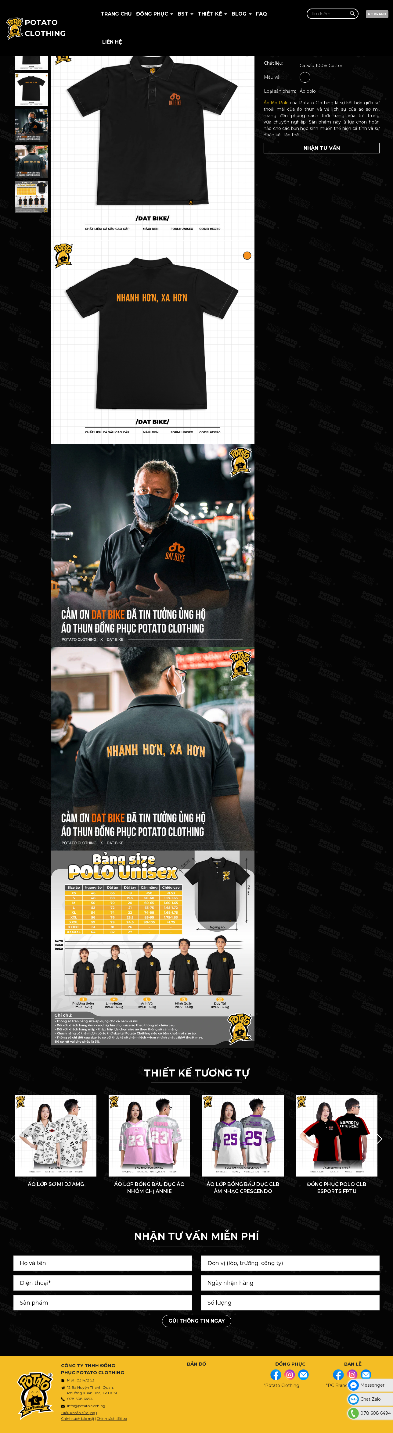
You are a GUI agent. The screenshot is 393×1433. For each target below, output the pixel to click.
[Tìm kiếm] (352, 13)
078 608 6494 (80, 1398)
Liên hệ (112, 42)
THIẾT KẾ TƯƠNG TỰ (196, 1073)
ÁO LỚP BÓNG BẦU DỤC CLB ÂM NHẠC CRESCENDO (243, 1187)
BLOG (240, 14)
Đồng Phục (153, 14)
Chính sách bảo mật (77, 1419)
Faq (261, 14)
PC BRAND (377, 14)
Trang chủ (116, 14)
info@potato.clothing (86, 1405)
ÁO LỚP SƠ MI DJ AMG (56, 1184)
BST (184, 14)
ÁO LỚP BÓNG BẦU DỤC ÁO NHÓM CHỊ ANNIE (149, 1187)
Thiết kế (211, 14)
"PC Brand (337, 1385)
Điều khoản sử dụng (78, 1413)
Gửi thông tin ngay (196, 1321)
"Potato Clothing (281, 1385)
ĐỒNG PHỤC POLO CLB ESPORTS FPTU (336, 1187)
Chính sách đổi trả (112, 1419)
